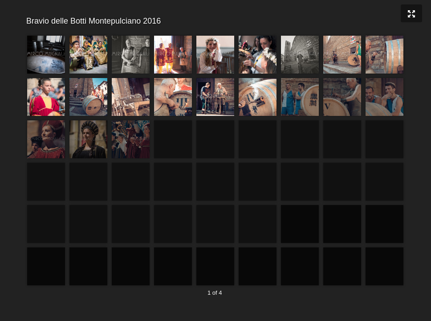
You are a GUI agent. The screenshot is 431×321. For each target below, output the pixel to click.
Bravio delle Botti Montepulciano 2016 (214, 21)
